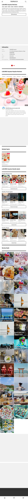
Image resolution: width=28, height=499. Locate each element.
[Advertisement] (14, 30)
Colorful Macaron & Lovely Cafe (16, 109)
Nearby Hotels (14, 224)
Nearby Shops (14, 242)
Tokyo (12, 6)
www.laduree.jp (13, 57)
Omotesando (21, 6)
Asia (3, 6)
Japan (6, 6)
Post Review (14, 14)
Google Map (12, 52)
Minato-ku (16, 6)
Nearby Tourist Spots (14, 206)
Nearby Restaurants (14, 188)
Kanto (9, 6)
